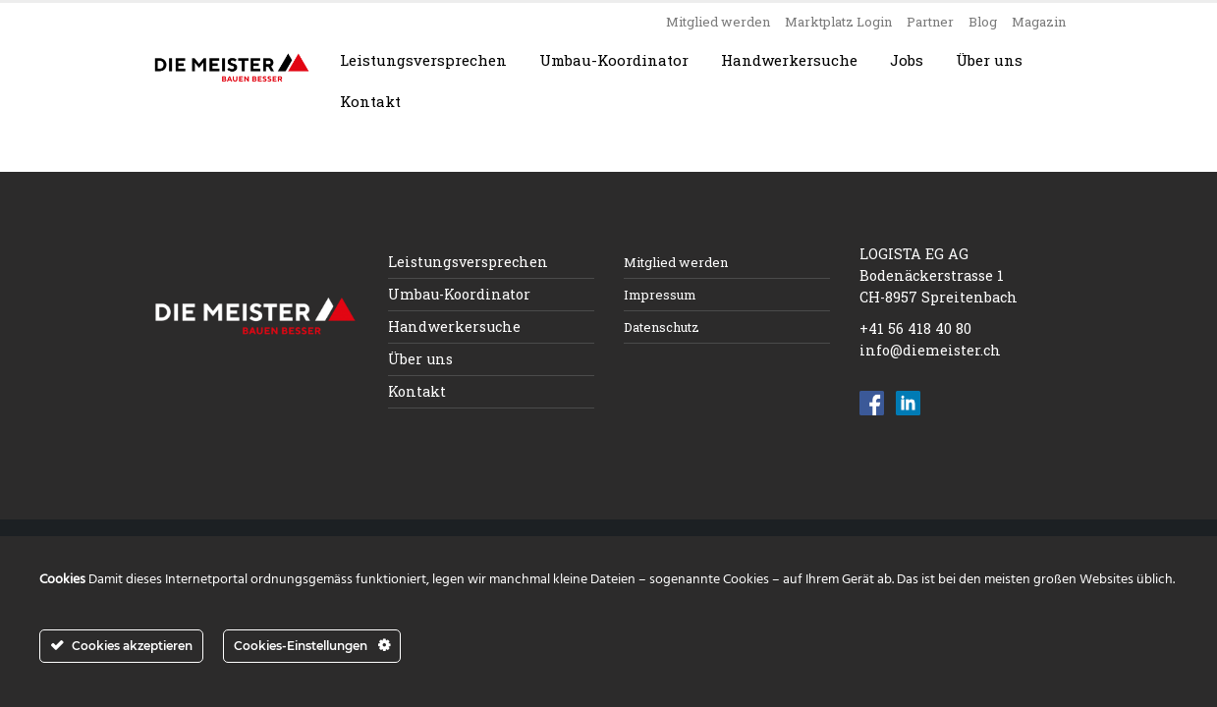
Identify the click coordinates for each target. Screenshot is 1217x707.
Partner (930, 21)
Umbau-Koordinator (614, 60)
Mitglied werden (718, 21)
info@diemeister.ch (930, 350)
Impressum (660, 294)
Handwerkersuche (789, 60)
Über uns (989, 60)
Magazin (1039, 21)
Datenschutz (661, 327)
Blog (982, 21)
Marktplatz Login (838, 21)
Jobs (906, 60)
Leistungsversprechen (423, 60)
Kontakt (370, 101)
